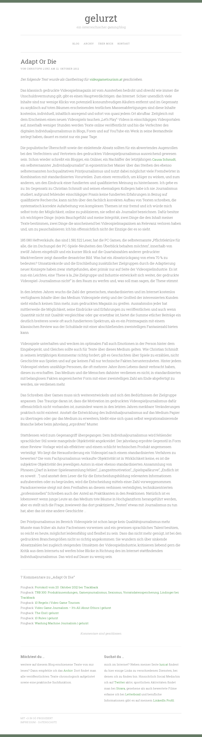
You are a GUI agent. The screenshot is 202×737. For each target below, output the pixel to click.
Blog (75, 43)
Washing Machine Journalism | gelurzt (62, 623)
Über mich (105, 43)
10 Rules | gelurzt (46, 618)
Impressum (28, 722)
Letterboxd (133, 694)
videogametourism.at (106, 79)
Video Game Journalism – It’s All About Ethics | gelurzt (73, 607)
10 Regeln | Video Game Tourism (57, 602)
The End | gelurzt (47, 613)
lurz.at (163, 664)
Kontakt (123, 43)
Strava (120, 688)
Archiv (89, 43)
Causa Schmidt (164, 159)
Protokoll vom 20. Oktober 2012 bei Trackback (66, 587)
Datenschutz (47, 722)
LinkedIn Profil (163, 700)
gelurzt (101, 17)
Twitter (119, 682)
